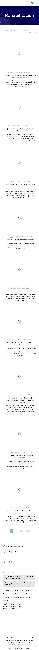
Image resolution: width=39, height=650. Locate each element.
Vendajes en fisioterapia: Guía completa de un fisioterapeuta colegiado (20, 76)
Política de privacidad (12, 641)
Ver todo (32, 32)
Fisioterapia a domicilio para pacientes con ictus (20, 185)
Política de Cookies (26, 641)
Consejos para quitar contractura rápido (20, 240)
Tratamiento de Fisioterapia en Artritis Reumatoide (20, 457)
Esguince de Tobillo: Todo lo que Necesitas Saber (20, 512)
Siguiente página (26, 531)
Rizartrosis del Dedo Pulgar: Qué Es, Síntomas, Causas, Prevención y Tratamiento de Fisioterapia (20, 400)
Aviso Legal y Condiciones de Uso (19, 642)
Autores (24, 30)
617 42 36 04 (16, 604)
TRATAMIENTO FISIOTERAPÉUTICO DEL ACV (20, 344)
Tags (16, 30)
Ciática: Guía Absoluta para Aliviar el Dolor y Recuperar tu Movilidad (19, 577)
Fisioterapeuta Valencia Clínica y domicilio (16, 591)
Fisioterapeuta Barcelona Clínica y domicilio (17, 597)
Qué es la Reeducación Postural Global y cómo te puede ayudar (20, 130)
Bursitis (20, 291)
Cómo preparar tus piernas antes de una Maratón (18, 584)
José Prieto (13, 72)
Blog (30, 644)
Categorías (7, 30)
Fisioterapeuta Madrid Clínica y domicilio (16, 594)
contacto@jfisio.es (14, 606)
